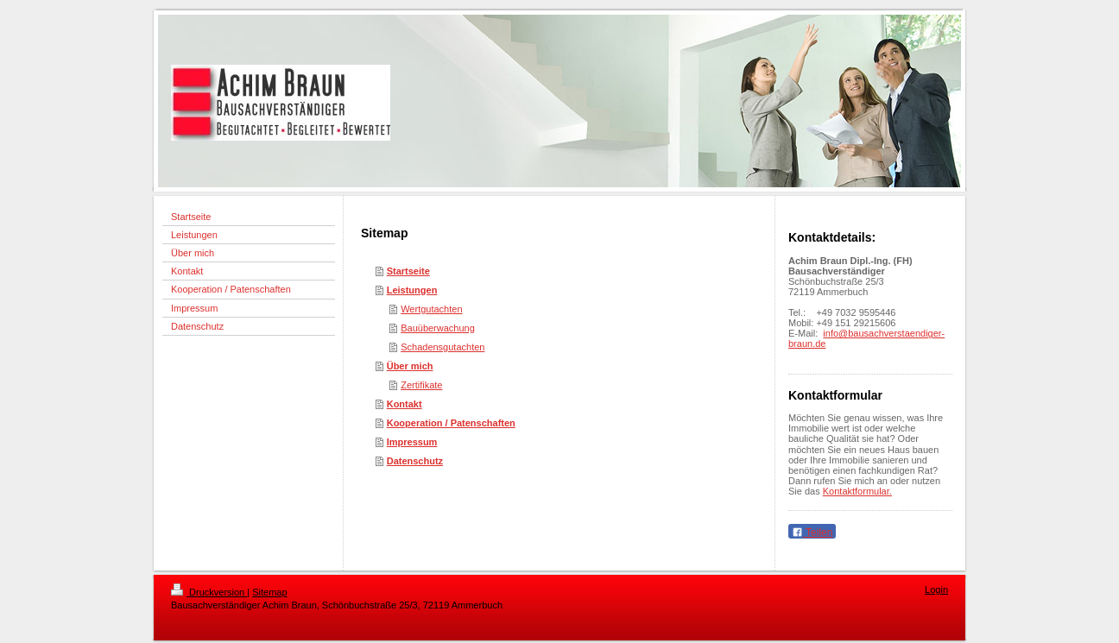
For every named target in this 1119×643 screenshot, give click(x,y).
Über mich (410, 366)
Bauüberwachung (438, 328)
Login (936, 589)
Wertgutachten (431, 309)
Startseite (408, 271)
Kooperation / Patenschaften (451, 423)
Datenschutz (415, 461)
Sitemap (269, 592)
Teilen (812, 532)
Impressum (412, 442)
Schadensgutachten (442, 347)
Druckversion (209, 592)
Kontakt (404, 404)
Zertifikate (421, 385)
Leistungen (412, 290)
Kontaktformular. (857, 491)
